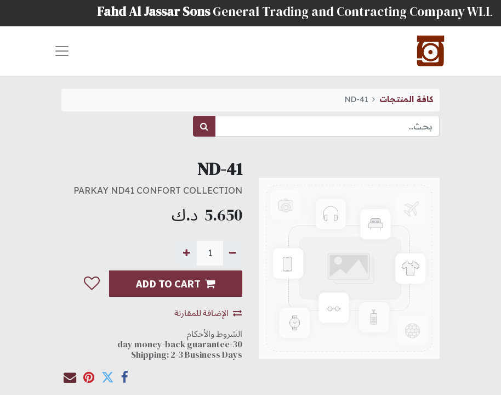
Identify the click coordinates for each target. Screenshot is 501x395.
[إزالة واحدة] (232, 253)
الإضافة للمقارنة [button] (208, 312)
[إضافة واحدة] (186, 253)
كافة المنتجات (406, 99)
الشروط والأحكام (214, 334)
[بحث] (204, 126)
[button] (91, 284)
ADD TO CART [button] (175, 283)
